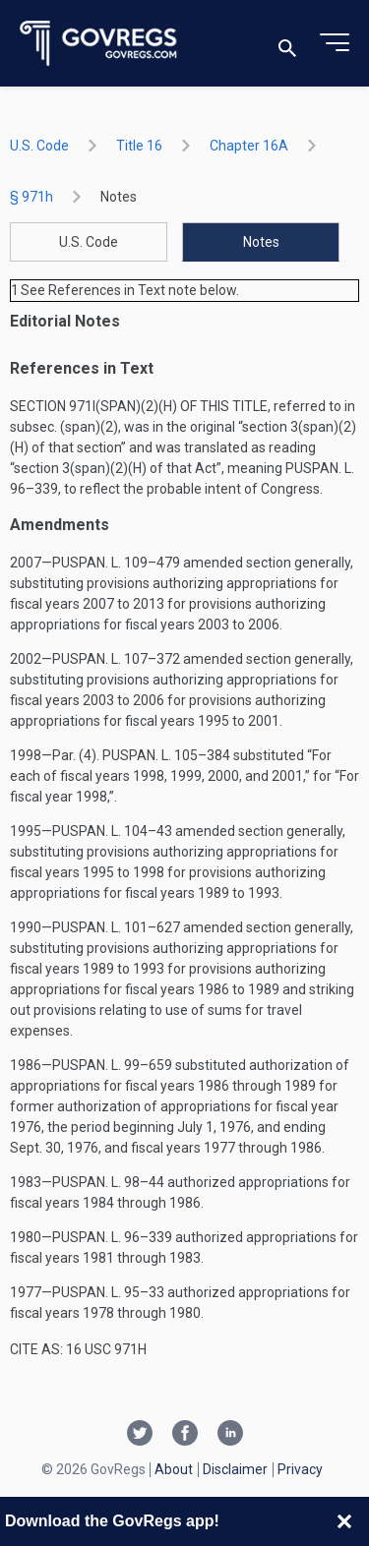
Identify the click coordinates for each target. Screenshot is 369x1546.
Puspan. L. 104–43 (112, 831)
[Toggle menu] (334, 43)
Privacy (300, 1469)
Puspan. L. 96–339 (112, 1237)
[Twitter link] (140, 1435)
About (173, 1469)
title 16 (139, 145)
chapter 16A (249, 145)
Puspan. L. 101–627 (116, 927)
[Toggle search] (287, 43)
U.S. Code (39, 145)
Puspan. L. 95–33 (108, 1292)
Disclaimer (235, 1469)
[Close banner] (344, 1521)
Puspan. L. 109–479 (116, 562)
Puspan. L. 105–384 (166, 755)
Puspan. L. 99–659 (112, 1065)
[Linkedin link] (230, 1435)
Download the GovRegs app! (112, 1521)
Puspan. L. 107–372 (116, 659)
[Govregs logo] (99, 44)
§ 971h (31, 197)
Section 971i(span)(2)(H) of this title (139, 406)
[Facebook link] (185, 1435)
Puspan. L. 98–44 (108, 1182)
